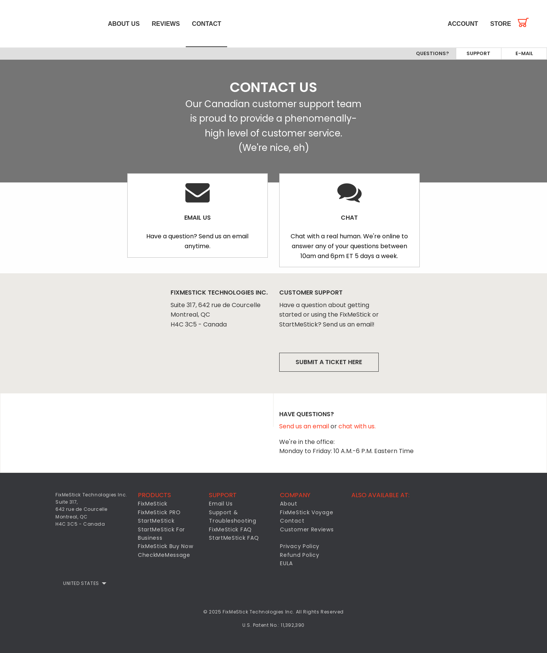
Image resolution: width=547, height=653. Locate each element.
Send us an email (304, 426)
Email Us (221, 504)
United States (81, 583)
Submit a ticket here (329, 362)
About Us (124, 24)
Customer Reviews (307, 529)
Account (463, 24)
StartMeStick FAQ (234, 538)
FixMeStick (153, 504)
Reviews (166, 24)
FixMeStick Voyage (306, 512)
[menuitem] (51, 24)
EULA (286, 563)
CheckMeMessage (164, 555)
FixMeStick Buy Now (165, 546)
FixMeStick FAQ (230, 529)
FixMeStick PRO (159, 512)
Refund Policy (299, 555)
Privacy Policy (299, 546)
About (288, 504)
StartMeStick (156, 521)
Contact (206, 24)
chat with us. (357, 426)
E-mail (524, 53)
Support (478, 53)
